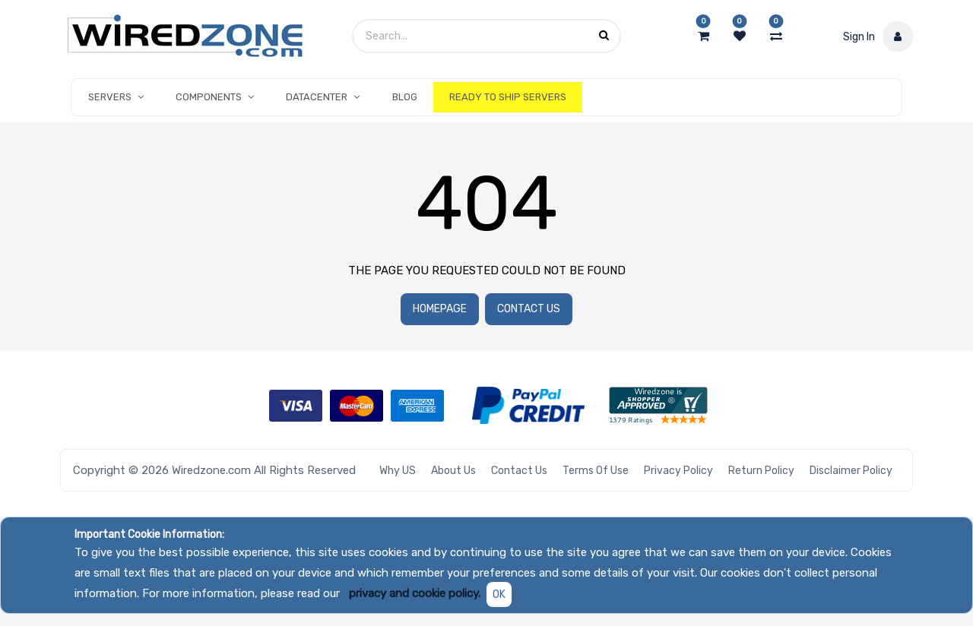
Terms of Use (596, 470)
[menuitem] (405, 97)
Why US (397, 470)
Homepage (440, 308)
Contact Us (528, 308)
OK (499, 594)
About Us (453, 470)
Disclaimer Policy (851, 470)
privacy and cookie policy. (414, 593)
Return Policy (761, 470)
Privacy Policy (678, 470)
